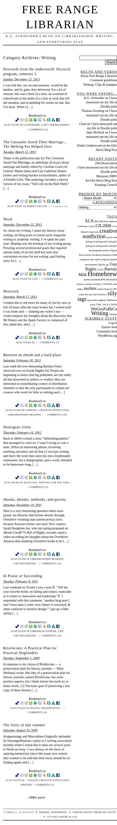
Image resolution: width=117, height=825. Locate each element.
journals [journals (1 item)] (88, 284)
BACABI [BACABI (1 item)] (98, 221)
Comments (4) (53, 279)
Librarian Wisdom (43, 631)
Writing (26, 785)
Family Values (37, 206)
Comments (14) (51, 563)
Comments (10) (51, 635)
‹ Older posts (36, 797)
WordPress (59, 812)
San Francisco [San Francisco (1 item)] (100, 294)
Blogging (30, 482)
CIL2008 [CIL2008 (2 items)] (103, 225)
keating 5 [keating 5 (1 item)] (97, 284)
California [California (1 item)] (83, 226)
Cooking (31, 410)
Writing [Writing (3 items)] (99, 313)
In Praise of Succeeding (22, 576)
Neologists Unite (17, 427)
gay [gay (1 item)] (107, 264)
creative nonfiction (54, 410)
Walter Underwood (89, 145)
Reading (35, 414)
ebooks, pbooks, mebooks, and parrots (34, 499)
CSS (74, 817)
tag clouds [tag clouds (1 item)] (92, 300)
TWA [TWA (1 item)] (98, 304)
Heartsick (11, 291)
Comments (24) (57, 414)
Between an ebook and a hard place (32, 355)
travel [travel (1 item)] (92, 304)
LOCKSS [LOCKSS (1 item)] (107, 284)
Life (35, 279)
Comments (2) (38, 129)
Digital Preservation (45, 708)
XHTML (63, 817)
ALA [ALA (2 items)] (89, 220)
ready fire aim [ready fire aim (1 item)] (85, 294)
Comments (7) (49, 342)
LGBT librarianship (55, 125)
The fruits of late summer (24, 725)
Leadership (31, 125)
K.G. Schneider (94, 98)
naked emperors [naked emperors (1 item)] (105, 289)
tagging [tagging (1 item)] (101, 300)
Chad (82, 124)
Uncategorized (25, 563)
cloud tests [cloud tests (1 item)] (93, 232)
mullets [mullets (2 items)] (90, 288)
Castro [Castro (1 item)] (91, 226)
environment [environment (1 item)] (91, 264)
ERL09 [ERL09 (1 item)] (101, 264)
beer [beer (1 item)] (106, 221)
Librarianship (18, 414)
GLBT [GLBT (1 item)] (100, 269)
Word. (8, 219)
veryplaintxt (83, 812)
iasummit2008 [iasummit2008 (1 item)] (98, 279)
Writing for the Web (54, 482)
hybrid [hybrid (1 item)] (87, 279)
